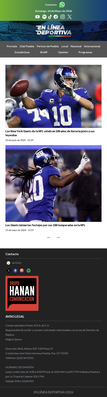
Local (64, 46)
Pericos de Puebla (48, 46)
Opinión (63, 52)
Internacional (92, 46)
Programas (85, 52)
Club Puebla (27, 46)
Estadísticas (22, 52)
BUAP (44, 52)
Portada (12, 46)
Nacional (76, 46)
